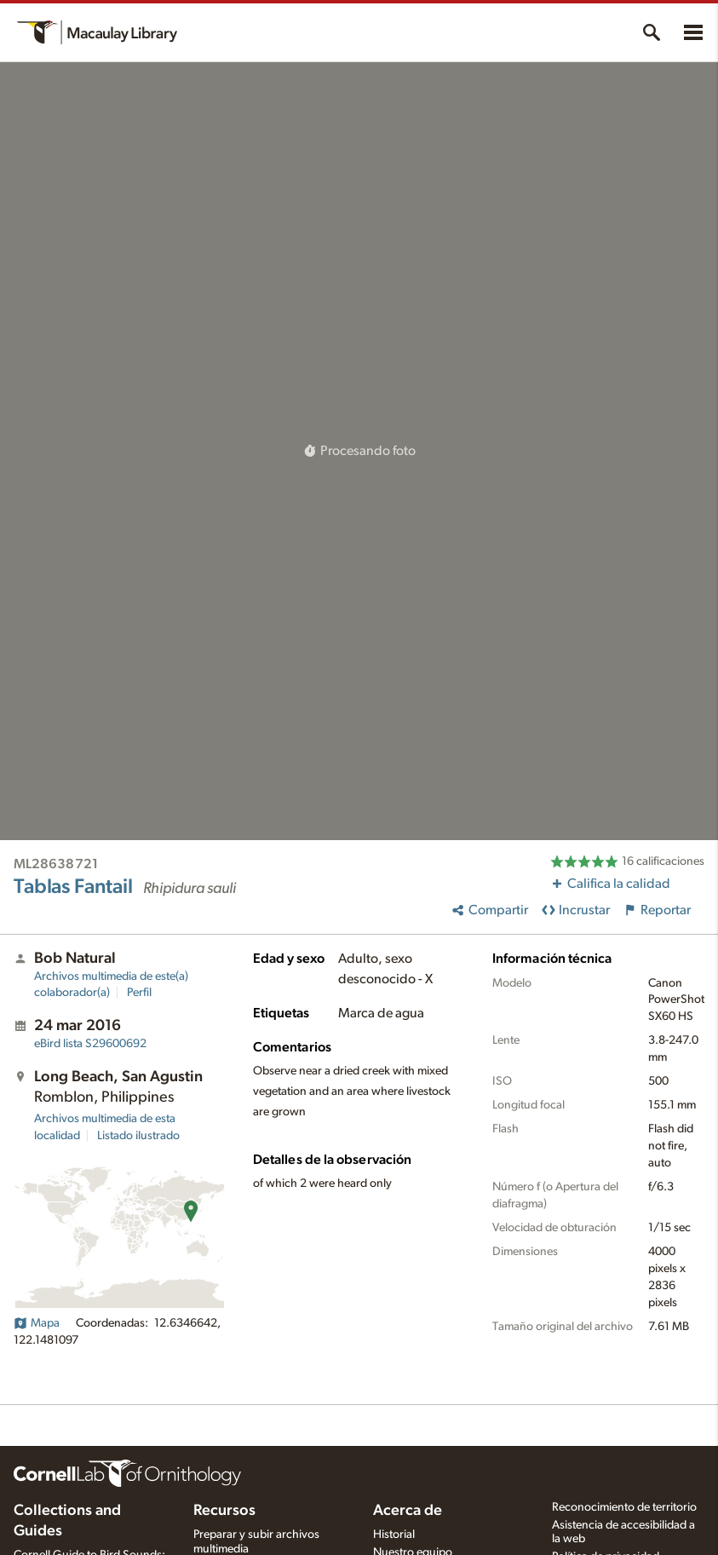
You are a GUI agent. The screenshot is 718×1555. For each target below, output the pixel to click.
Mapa (37, 1323)
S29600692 (90, 1044)
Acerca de (407, 1510)
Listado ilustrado (138, 1136)
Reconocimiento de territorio (624, 1507)
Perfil (139, 993)
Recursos (224, 1510)
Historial (394, 1535)
